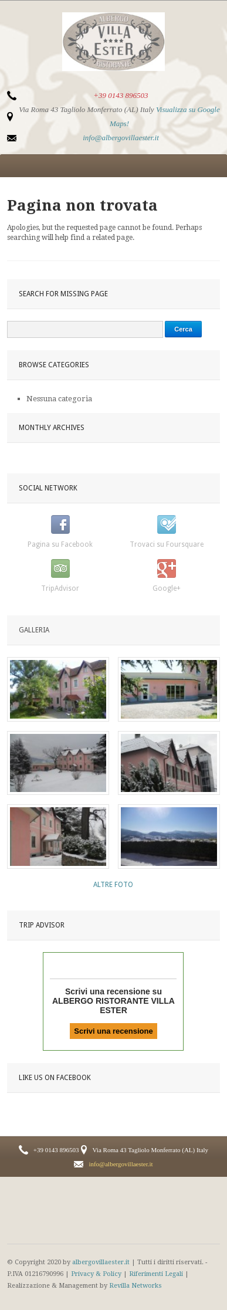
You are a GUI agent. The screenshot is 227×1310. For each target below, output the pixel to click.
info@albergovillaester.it (121, 137)
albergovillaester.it (101, 1262)
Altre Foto (113, 885)
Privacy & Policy (96, 1274)
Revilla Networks (135, 1285)
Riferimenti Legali (156, 1274)
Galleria (34, 630)
